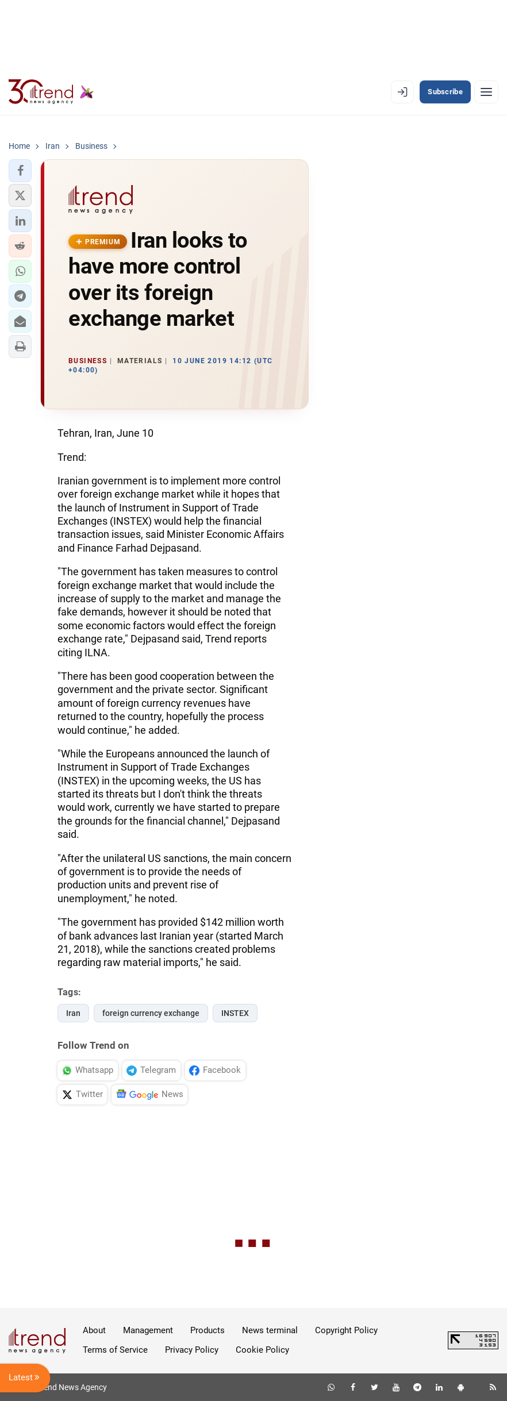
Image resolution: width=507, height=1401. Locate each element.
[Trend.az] (51, 92)
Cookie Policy (262, 1350)
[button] (20, 171)
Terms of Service (115, 1350)
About (94, 1330)
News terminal (270, 1330)
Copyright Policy (346, 1330)
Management (148, 1330)
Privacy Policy (191, 1350)
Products (207, 1330)
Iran (73, 1013)
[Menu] (486, 91)
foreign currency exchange (150, 1013)
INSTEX (235, 1013)
